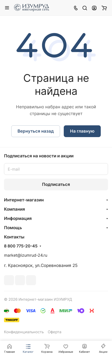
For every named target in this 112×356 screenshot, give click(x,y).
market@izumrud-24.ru (25, 255)
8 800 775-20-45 (21, 246)
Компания (14, 209)
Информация (18, 218)
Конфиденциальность (24, 332)
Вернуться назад (36, 131)
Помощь (13, 227)
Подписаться (56, 184)
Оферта (54, 332)
